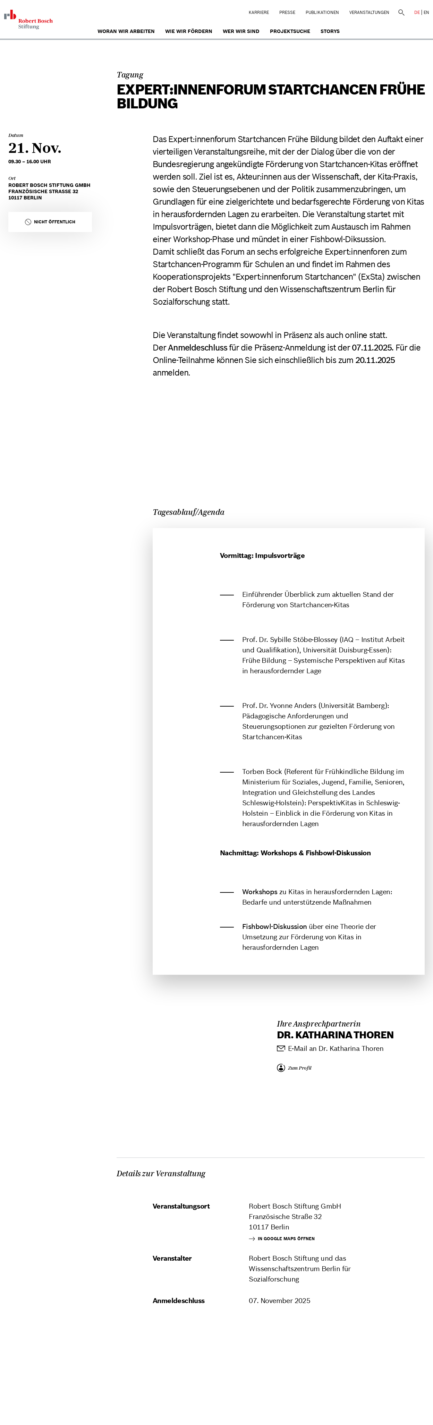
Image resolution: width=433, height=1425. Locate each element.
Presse (287, 12)
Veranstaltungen (369, 12)
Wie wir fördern (188, 31)
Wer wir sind (241, 31)
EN (426, 12)
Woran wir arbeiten (126, 31)
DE (417, 12)
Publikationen (322, 12)
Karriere (259, 12)
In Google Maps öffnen (282, 1239)
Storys (330, 31)
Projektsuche (290, 31)
